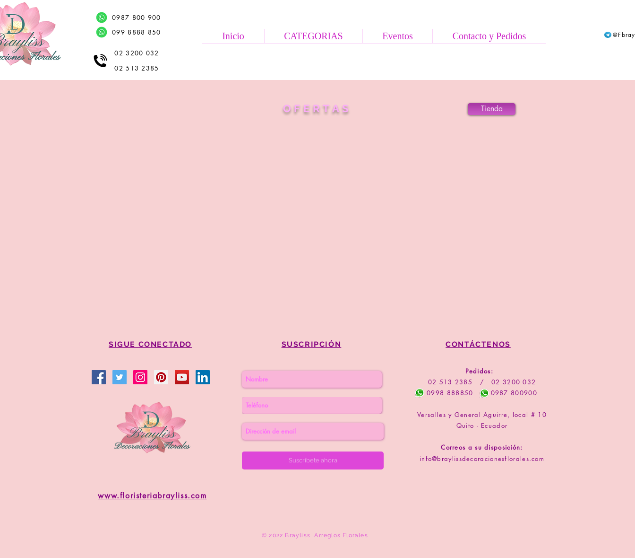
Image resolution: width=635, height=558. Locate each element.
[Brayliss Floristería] (119, 377)
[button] (313, 36)
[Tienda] (491, 109)
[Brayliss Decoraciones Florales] (99, 377)
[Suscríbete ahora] (313, 460)
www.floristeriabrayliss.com (152, 496)
